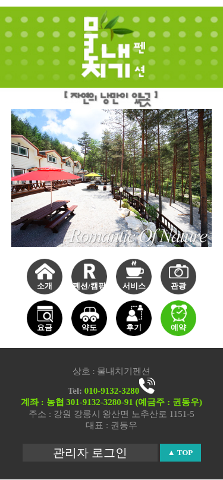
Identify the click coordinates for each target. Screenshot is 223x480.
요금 (44, 327)
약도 (89, 327)
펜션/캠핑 (89, 285)
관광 (178, 285)
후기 (134, 327)
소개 (44, 285)
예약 (178, 327)
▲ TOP (180, 452)
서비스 (134, 285)
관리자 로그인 (90, 452)
